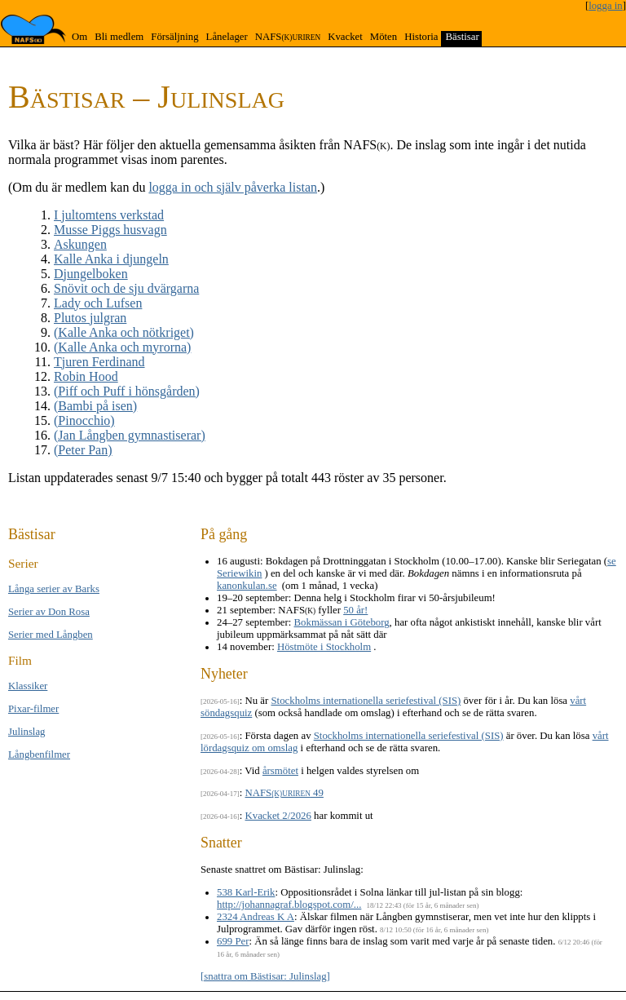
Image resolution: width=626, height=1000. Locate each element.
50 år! (355, 610)
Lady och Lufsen (98, 303)
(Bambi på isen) (95, 406)
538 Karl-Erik (246, 892)
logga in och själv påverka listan (232, 187)
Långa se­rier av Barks (53, 589)
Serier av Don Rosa (49, 611)
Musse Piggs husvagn (110, 230)
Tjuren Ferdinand (99, 362)
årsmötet (280, 771)
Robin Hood (86, 376)
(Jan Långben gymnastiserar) (129, 435)
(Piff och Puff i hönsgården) (127, 391)
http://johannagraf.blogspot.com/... (289, 904)
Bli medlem (119, 36)
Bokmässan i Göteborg (342, 622)
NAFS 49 (284, 793)
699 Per (233, 941)
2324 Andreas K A (255, 917)
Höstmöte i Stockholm (324, 647)
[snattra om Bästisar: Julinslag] (265, 976)
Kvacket (345, 36)
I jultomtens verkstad (109, 215)
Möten (383, 36)
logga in (606, 5)
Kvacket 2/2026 (278, 815)
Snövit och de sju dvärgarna (126, 288)
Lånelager (227, 36)
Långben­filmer (39, 754)
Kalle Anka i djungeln (111, 259)
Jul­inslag (27, 731)
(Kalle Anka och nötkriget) (124, 332)
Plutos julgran (90, 318)
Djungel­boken (91, 274)
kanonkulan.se (247, 585)
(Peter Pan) (83, 450)
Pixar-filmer (33, 709)
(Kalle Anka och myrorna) (122, 347)
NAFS (287, 36)
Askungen (80, 244)
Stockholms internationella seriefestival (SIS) (366, 700)
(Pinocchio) (84, 420)
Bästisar (461, 36)
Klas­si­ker (27, 686)
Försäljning (174, 36)
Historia (421, 36)
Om (79, 36)
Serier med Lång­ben (50, 634)
